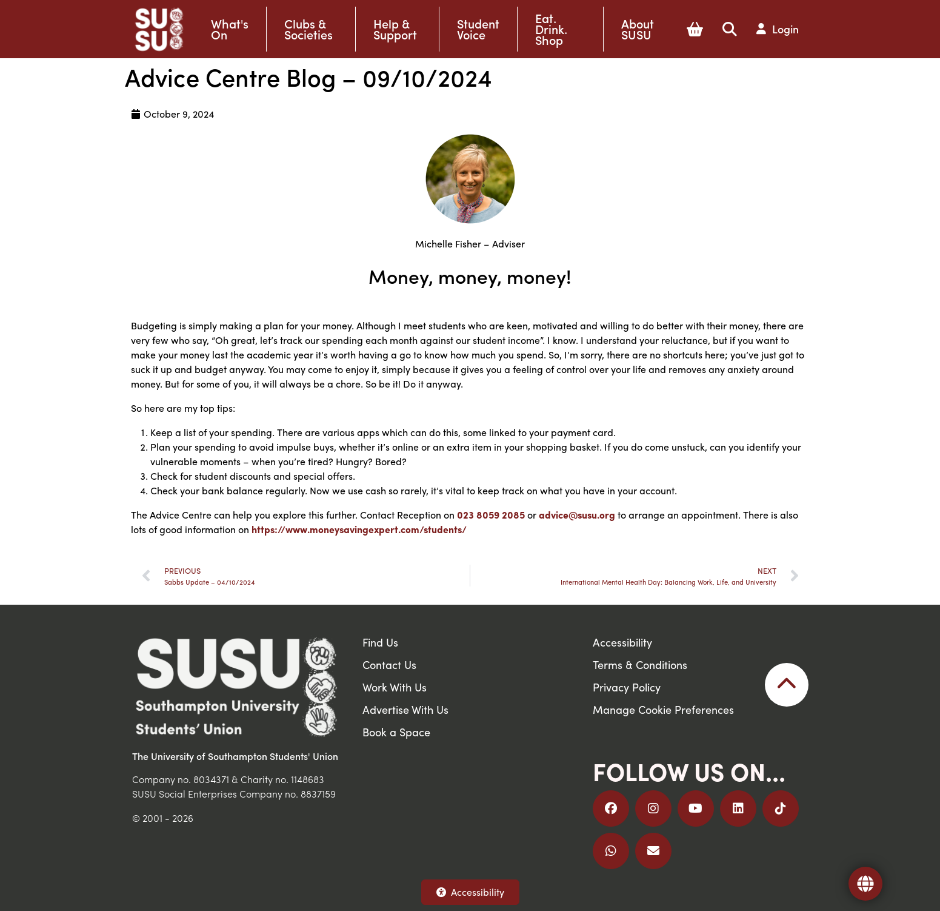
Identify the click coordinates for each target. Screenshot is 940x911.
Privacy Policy (627, 686)
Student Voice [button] (478, 29)
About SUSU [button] (637, 29)
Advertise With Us (405, 709)
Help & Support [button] (395, 29)
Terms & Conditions (640, 664)
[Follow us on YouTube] (696, 808)
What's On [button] (229, 29)
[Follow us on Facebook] (611, 808)
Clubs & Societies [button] (308, 29)
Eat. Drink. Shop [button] (551, 29)
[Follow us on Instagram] (653, 808)
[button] (695, 29)
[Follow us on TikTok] (780, 808)
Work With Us (394, 686)
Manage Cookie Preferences (663, 709)
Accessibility (470, 892)
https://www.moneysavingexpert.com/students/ (359, 529)
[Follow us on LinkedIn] (738, 808)
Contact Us (389, 664)
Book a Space (396, 731)
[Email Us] (653, 851)
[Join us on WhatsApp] (611, 851)
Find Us (380, 642)
